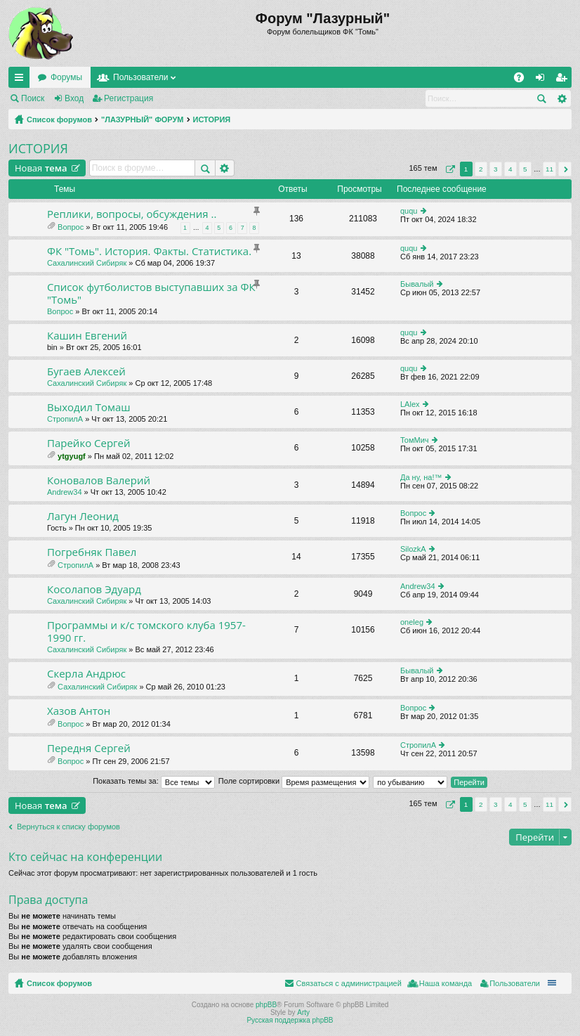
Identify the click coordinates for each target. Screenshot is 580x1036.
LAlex (410, 404)
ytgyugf (72, 456)
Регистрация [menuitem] (564, 80)
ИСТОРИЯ (212, 119)
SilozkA (413, 549)
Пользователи (140, 77)
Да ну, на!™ (421, 477)
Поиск (32, 98)
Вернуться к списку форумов (68, 826)
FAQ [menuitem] (523, 80)
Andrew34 (64, 492)
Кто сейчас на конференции (85, 857)
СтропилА (65, 419)
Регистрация (128, 98)
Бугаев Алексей (86, 371)
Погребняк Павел (91, 552)
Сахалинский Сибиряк (86, 263)
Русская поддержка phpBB (289, 1020)
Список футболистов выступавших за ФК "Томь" (151, 293)
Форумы (66, 77)
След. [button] (565, 169)
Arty (303, 1012)
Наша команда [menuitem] (445, 983)
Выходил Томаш (89, 407)
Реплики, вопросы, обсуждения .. (131, 214)
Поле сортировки (293, 781)
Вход (74, 98)
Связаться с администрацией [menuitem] (348, 983)
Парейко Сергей (89, 443)
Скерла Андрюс (86, 673)
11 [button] (549, 169)
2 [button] (481, 169)
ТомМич (414, 440)
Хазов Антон (78, 711)
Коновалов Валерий (98, 480)
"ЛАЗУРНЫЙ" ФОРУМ (142, 119)
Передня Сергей (89, 748)
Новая (41, 168)
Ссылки (21, 80)
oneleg (411, 622)
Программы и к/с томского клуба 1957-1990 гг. (146, 632)
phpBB (266, 1005)
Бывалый (416, 284)
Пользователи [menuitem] (514, 983)
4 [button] (510, 169)
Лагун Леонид (83, 516)
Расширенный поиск (561, 98)
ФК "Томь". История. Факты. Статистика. (149, 251)
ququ (408, 211)
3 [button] (496, 169)
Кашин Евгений (87, 335)
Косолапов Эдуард (94, 589)
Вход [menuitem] (543, 80)
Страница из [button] (448, 169)
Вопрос (71, 227)
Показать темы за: (154, 781)
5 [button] (525, 169)
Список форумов (59, 119)
